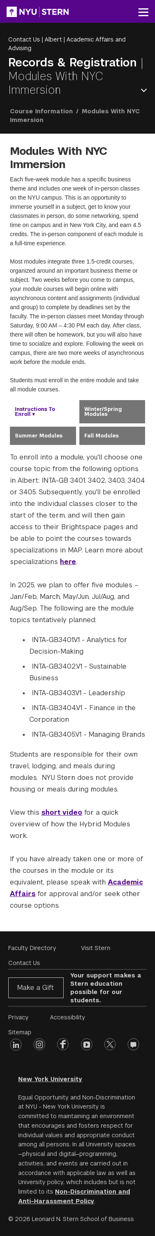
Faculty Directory (32, 948)
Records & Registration (74, 62)
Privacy (18, 1017)
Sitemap (19, 1032)
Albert (53, 39)
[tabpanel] (77, 681)
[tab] (43, 411)
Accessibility (67, 1017)
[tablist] (77, 422)
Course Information (41, 111)
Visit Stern (95, 948)
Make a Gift (35, 987)
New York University (50, 1079)
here (68, 561)
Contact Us (24, 39)
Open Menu (145, 90)
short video (61, 812)
